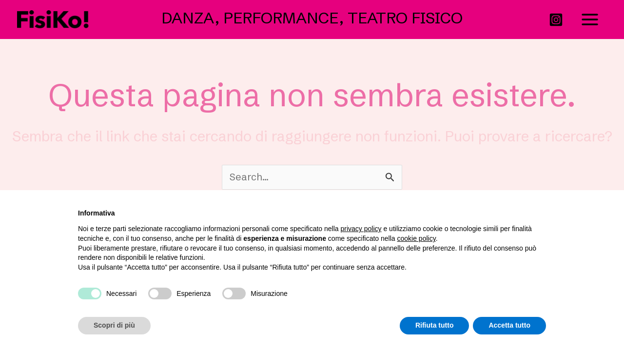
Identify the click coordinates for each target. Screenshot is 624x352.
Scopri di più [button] (114, 325)
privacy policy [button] (361, 229)
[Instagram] (556, 20)
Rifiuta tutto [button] (434, 325)
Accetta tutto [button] (509, 325)
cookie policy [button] (416, 238)
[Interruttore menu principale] (590, 19)
